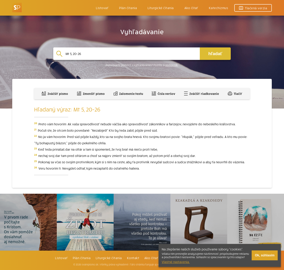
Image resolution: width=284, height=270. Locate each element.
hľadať (215, 53)
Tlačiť (235, 93)
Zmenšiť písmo (91, 93)
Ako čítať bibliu (156, 258)
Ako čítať (191, 8)
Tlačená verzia (253, 8)
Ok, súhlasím (265, 255)
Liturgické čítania (161, 8)
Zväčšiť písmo (55, 93)
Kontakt (133, 258)
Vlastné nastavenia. (176, 262)
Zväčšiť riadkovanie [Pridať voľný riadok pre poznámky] (201, 93)
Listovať (102, 8)
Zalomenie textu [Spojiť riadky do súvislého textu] (128, 93)
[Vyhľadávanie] (131, 53)
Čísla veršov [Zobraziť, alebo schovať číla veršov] (163, 93)
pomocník (171, 65)
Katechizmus (218, 8)
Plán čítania (82, 258)
